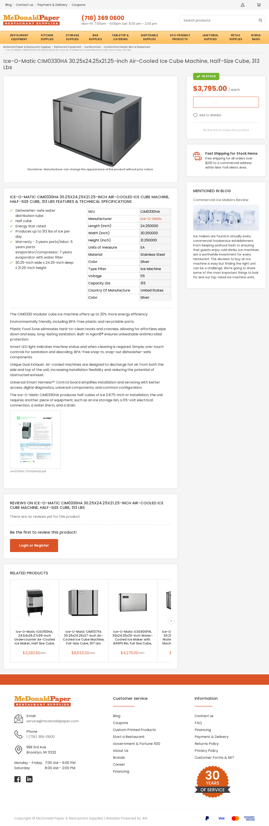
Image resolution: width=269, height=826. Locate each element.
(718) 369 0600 (103, 18)
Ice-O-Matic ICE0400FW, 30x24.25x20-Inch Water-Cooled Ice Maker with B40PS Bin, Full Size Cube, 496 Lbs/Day (132, 639)
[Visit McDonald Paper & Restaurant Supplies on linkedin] (29, 779)
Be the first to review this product (226, 130)
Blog (8, 5)
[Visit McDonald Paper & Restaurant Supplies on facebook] (17, 779)
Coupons (78, 5)
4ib (144, 818)
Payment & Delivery (52, 5)
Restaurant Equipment (67, 47)
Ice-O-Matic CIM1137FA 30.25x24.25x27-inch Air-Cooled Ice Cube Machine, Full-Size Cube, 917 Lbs (83, 637)
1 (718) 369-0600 (40, 736)
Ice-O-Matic (151, 218)
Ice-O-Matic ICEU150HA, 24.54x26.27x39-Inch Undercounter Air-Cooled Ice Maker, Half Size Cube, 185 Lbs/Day (34, 639)
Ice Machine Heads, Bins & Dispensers (127, 47)
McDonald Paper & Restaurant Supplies (27, 47)
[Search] (222, 20)
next (171, 621)
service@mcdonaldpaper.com (52, 721)
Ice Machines (92, 47)
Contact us (24, 5)
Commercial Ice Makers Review (221, 199)
